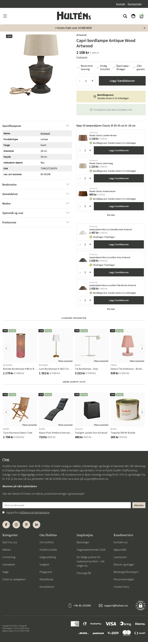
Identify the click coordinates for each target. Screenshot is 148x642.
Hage (5, 572)
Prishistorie (81, 57)
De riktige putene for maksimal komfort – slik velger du (91, 561)
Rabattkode (46, 579)
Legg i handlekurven (122, 81)
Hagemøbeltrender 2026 (91, 549)
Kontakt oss (121, 542)
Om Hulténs (46, 542)
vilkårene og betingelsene (34, 512)
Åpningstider (135, 4)
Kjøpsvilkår (120, 549)
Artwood (81, 34)
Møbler (6, 549)
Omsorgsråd (84, 573)
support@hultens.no (96, 479)
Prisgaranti (45, 572)
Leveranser (120, 557)
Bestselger (83, 542)
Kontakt (120, 4)
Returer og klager (124, 564)
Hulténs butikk (48, 549)
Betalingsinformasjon (126, 572)
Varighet (44, 564)
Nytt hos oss (9, 542)
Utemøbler (8, 564)
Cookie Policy (121, 587)
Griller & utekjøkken (14, 579)
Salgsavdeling (47, 557)
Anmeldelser (46, 587)
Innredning (8, 557)
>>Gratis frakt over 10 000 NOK (73, 28)
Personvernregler (124, 579)
